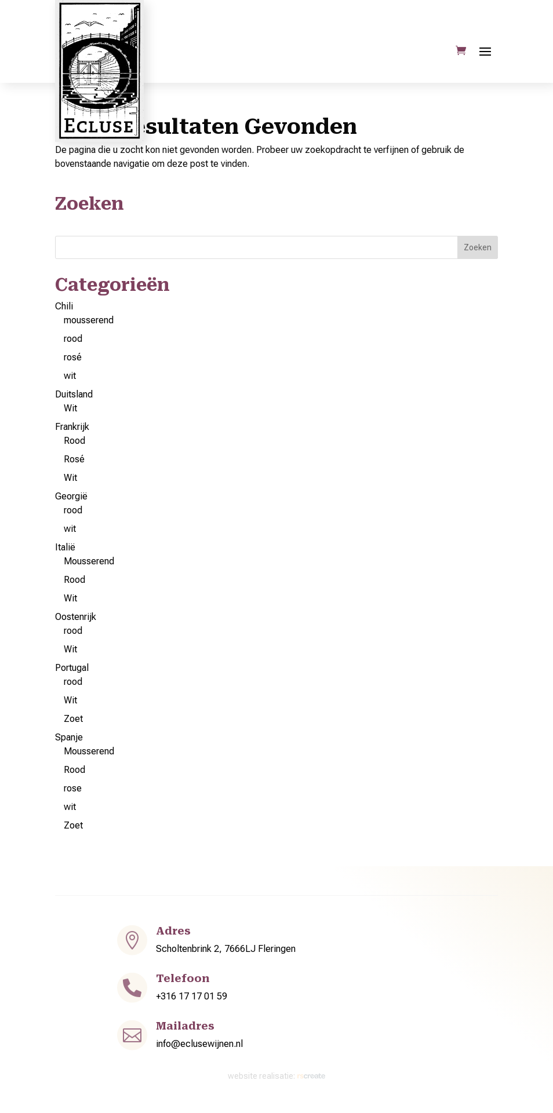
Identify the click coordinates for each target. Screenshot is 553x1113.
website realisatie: (277, 1076)
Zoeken (478, 247)
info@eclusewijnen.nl (199, 1043)
